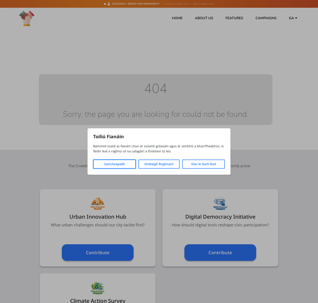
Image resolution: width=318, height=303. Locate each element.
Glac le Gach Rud (203, 164)
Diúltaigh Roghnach (159, 164)
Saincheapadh (114, 164)
